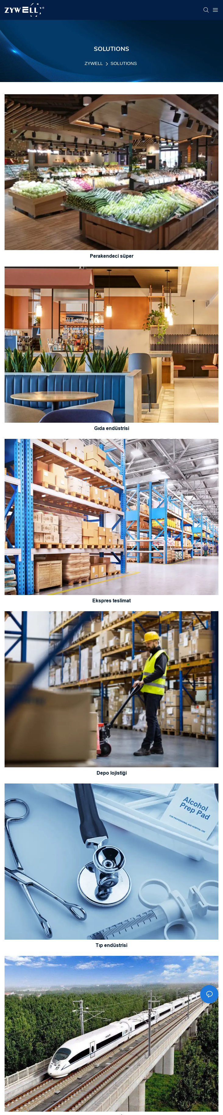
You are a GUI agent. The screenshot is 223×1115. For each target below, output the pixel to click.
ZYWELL (94, 63)
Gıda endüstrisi (111, 428)
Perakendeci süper (111, 256)
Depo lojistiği (112, 773)
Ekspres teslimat (111, 600)
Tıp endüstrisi (111, 945)
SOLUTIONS (124, 63)
